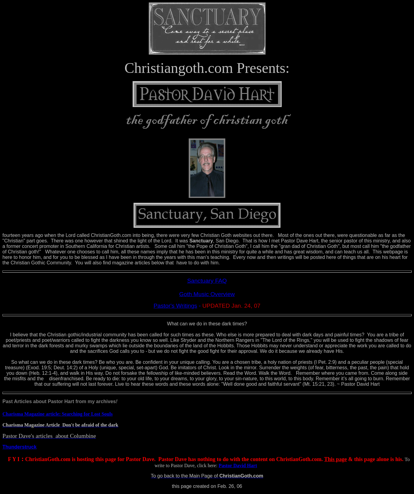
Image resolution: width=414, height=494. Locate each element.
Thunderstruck (19, 446)
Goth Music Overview (207, 294)
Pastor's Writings (175, 305)
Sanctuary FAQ (207, 280)
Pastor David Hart (238, 465)
